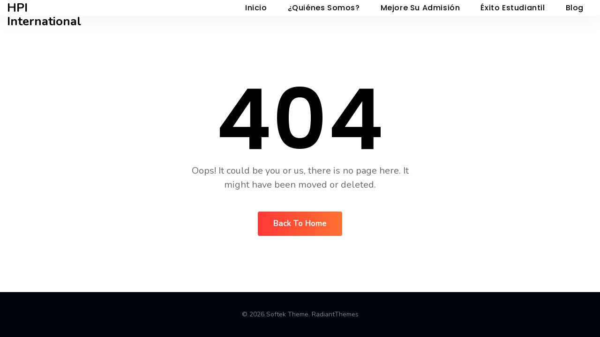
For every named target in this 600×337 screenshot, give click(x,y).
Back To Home (300, 223)
